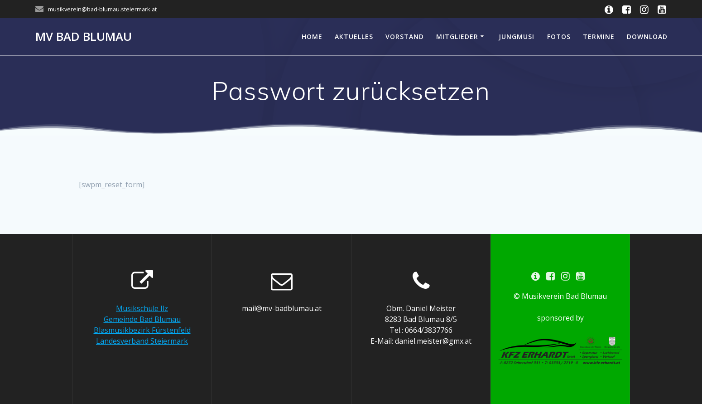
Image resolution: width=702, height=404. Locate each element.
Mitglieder (457, 36)
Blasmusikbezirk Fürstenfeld (142, 330)
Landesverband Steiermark (142, 341)
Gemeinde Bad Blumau (142, 319)
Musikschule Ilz (142, 308)
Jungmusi (516, 36)
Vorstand (404, 36)
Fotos (559, 36)
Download (647, 36)
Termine (599, 36)
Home (312, 36)
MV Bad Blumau (83, 37)
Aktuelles (354, 36)
